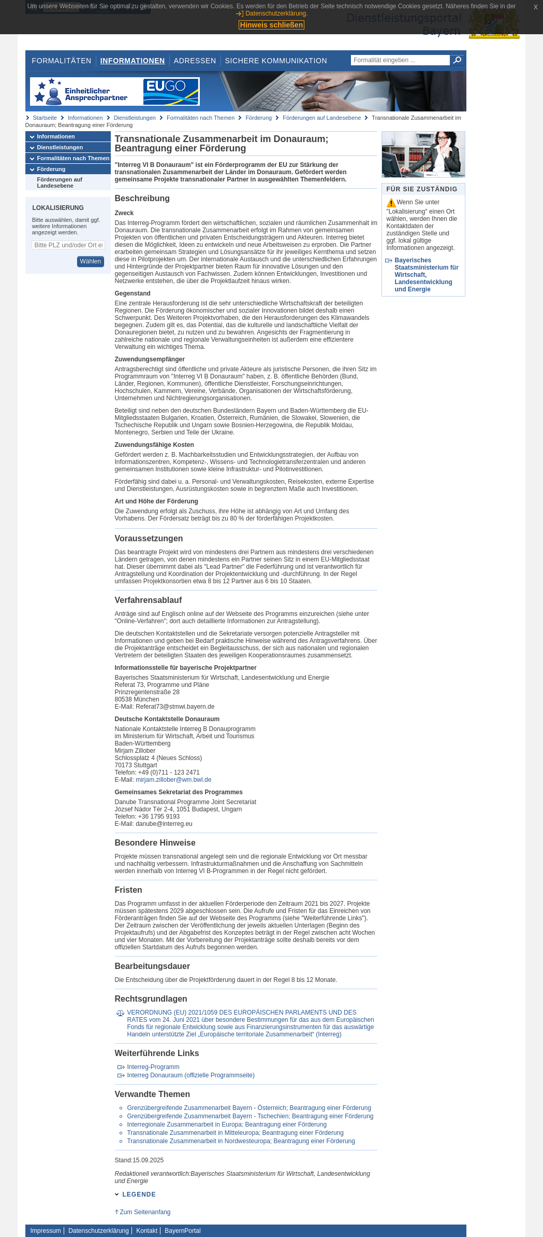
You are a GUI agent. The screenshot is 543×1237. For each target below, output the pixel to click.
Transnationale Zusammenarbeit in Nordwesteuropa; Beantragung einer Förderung (241, 1141)
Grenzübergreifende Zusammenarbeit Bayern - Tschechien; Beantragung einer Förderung (250, 1116)
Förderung (258, 118)
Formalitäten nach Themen (200, 118)
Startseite (45, 118)
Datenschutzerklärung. (276, 13)
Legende (139, 1194)
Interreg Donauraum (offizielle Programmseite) (191, 1075)
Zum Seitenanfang (145, 1212)
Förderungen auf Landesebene (322, 118)
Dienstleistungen (135, 118)
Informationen (132, 61)
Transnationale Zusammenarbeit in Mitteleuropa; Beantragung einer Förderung (235, 1132)
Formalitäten (61, 61)
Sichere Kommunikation (276, 61)
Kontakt (146, 1230)
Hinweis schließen (271, 25)
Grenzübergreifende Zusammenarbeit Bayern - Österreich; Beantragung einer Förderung (249, 1108)
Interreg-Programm (153, 1067)
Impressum (46, 1230)
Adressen (195, 61)
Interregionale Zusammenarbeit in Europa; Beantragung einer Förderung (227, 1124)
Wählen (90, 261)
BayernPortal (182, 1230)
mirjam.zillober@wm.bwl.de (173, 779)
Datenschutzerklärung (98, 1230)
